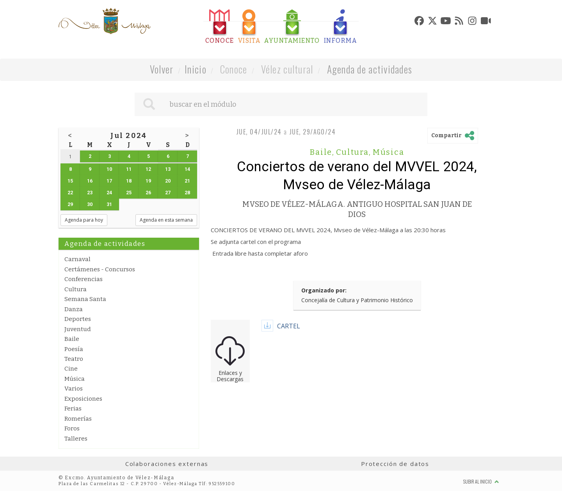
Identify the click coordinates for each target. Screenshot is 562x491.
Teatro (73, 358)
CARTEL (288, 326)
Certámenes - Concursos (99, 269)
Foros (72, 428)
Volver (162, 69)
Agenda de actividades (370, 69)
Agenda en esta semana (166, 220)
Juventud (77, 329)
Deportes (77, 319)
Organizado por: (324, 290)
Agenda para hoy (84, 220)
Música (74, 378)
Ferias (73, 408)
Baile (71, 338)
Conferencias (83, 279)
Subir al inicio (481, 481)
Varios (73, 388)
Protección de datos (395, 464)
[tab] (219, 26)
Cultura (75, 289)
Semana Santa (85, 299)
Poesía (73, 349)
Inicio (195, 69)
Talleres (75, 438)
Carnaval (77, 259)
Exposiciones (83, 398)
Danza (73, 309)
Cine (71, 368)
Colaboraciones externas (167, 464)
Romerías (78, 418)
